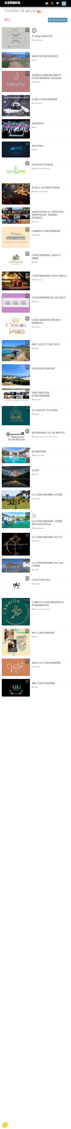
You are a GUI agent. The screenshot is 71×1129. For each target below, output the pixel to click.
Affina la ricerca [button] (57, 20)
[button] (52, 3)
